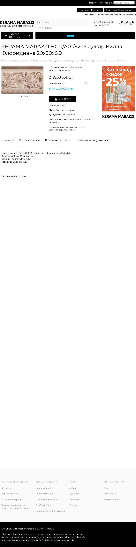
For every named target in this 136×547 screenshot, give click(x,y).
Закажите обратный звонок (62, 130)
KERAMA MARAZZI (73, 67)
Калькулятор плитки (58, 140)
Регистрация (105, 2)
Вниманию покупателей (93, 140)
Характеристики (30, 140)
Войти (92, 2)
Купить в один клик (57, 105)
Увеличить (23, 96)
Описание (8, 140)
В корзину (65, 99)
